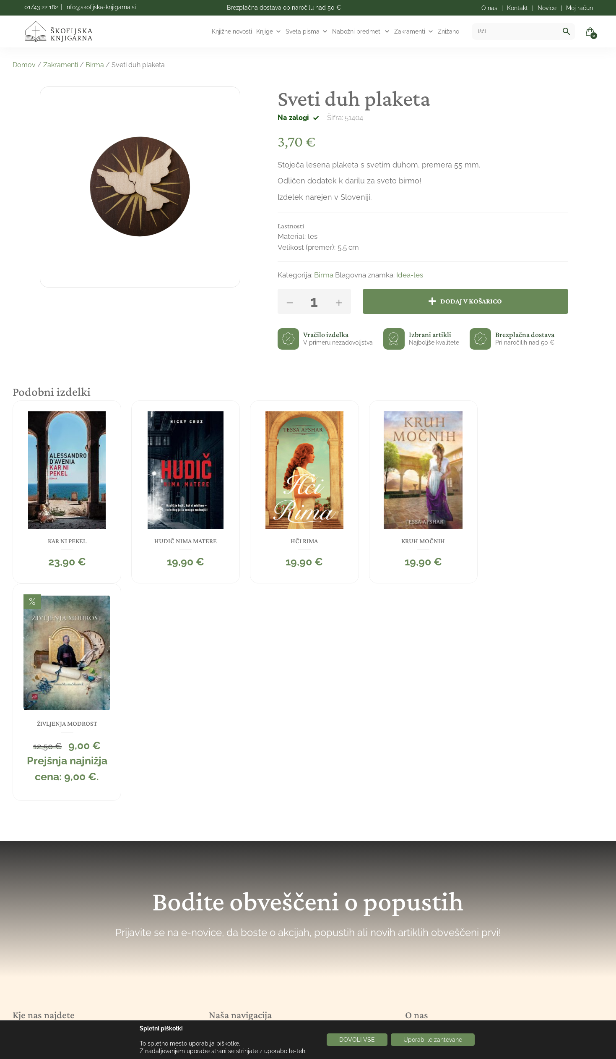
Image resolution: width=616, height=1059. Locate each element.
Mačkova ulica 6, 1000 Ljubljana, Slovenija (87, 870)
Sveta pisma (307, 31)
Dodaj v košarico (471, 301)
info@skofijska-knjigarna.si (100, 7)
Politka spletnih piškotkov (254, 971)
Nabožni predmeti (361, 31)
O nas (219, 918)
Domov (24, 65)
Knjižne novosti (232, 31)
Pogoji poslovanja (240, 953)
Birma (95, 65)
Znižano (448, 31)
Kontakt (222, 935)
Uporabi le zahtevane (432, 1039)
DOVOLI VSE (357, 1039)
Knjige (268, 31)
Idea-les (409, 275)
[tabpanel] (67, 491)
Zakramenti (414, 31)
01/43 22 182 (41, 7)
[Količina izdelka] (314, 301)
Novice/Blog (232, 900)
